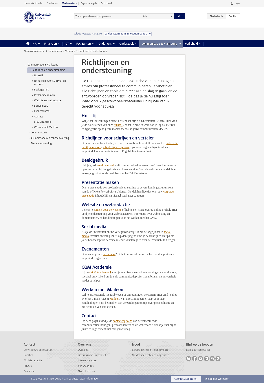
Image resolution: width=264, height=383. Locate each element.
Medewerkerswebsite (34, 51)
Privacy (28, 366)
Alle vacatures (86, 366)
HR (34, 44)
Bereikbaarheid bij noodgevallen (150, 350)
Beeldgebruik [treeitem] (40, 90)
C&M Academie (99, 272)
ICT (67, 44)
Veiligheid (191, 44)
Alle (145, 16)
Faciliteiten (83, 44)
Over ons (83, 350)
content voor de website (107, 209)
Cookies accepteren (185, 379)
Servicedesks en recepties (38, 350)
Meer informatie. (88, 378)
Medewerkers (69, 3)
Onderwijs (105, 44)
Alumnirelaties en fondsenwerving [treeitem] (48, 138)
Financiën (50, 44)
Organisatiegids (88, 3)
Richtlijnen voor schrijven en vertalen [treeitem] (48, 82)
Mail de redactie (33, 360)
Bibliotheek (107, 3)
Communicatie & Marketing (159, 44)
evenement (109, 254)
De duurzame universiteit (92, 355)
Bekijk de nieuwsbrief (198, 350)
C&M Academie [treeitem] (42, 122)
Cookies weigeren (218, 379)
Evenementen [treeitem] (40, 111)
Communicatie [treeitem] (37, 133)
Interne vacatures (88, 360)
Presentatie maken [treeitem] (43, 95)
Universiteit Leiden (33, 3)
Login (237, 3)
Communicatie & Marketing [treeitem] (41, 65)
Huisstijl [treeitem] (37, 75)
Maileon (114, 298)
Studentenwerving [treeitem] (41, 143)
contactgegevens (122, 320)
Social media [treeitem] (39, 106)
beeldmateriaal (105, 165)
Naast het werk (86, 371)
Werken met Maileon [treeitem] (44, 127)
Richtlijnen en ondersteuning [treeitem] (46, 70)
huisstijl (118, 124)
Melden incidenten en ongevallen (150, 355)
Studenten (52, 3)
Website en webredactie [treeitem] (46, 100)
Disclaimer (29, 371)
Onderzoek (126, 44)
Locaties (28, 355)
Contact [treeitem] (37, 117)
